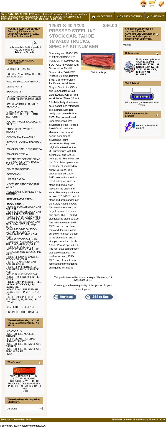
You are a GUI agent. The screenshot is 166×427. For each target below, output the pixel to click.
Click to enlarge (98, 71)
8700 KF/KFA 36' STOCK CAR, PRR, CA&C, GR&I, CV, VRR (22, 243)
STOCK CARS (57, 16)
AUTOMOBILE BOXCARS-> (21, 137)
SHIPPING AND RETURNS (21, 339)
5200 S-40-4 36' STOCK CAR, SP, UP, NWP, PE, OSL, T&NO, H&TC (24, 218)
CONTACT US (14, 331)
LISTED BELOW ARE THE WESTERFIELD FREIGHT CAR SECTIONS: (22, 114)
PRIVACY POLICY (16, 341)
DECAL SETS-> (15, 91)
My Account (102, 16)
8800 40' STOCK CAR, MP (21, 247)
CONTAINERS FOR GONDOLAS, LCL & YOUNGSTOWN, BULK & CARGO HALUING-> (23, 162)
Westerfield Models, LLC (32, 425)
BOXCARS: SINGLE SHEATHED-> (24, 149)
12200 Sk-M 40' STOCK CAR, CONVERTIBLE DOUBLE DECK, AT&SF (22, 269)
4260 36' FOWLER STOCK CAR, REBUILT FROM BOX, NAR (23, 213)
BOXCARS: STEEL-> (17, 154)
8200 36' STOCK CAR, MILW (22, 239)
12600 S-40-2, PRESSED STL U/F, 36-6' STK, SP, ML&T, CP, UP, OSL (23, 292)
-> (15, 204)
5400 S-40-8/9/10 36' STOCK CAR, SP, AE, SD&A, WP (21, 230)
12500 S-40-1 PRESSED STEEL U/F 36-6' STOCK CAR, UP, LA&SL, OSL (41, 17)
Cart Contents (129, 16)
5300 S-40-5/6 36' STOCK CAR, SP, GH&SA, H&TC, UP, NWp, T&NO (23, 224)
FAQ (9, 354)
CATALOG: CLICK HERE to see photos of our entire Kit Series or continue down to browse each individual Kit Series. (44, 15)
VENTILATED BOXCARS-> (20, 307)
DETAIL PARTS (14, 86)
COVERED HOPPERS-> (19, 169)
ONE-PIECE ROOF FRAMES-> (22, 312)
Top (3, 14)
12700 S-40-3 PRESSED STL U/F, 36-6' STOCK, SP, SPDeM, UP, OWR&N (24, 299)
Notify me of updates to (148, 67)
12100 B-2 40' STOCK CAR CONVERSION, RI (21, 263)
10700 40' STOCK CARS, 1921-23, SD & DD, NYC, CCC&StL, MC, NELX (23, 252)
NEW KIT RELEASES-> (19, 69)
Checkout (155, 16)
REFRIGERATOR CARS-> (20, 199)
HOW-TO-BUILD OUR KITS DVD (23, 81)
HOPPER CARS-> (16, 179)
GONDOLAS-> (14, 174)
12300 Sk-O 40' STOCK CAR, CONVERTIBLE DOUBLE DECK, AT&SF (22, 277)
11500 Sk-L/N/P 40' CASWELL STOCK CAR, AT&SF (22, 258)
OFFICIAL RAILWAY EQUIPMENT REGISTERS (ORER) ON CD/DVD (23, 97)
